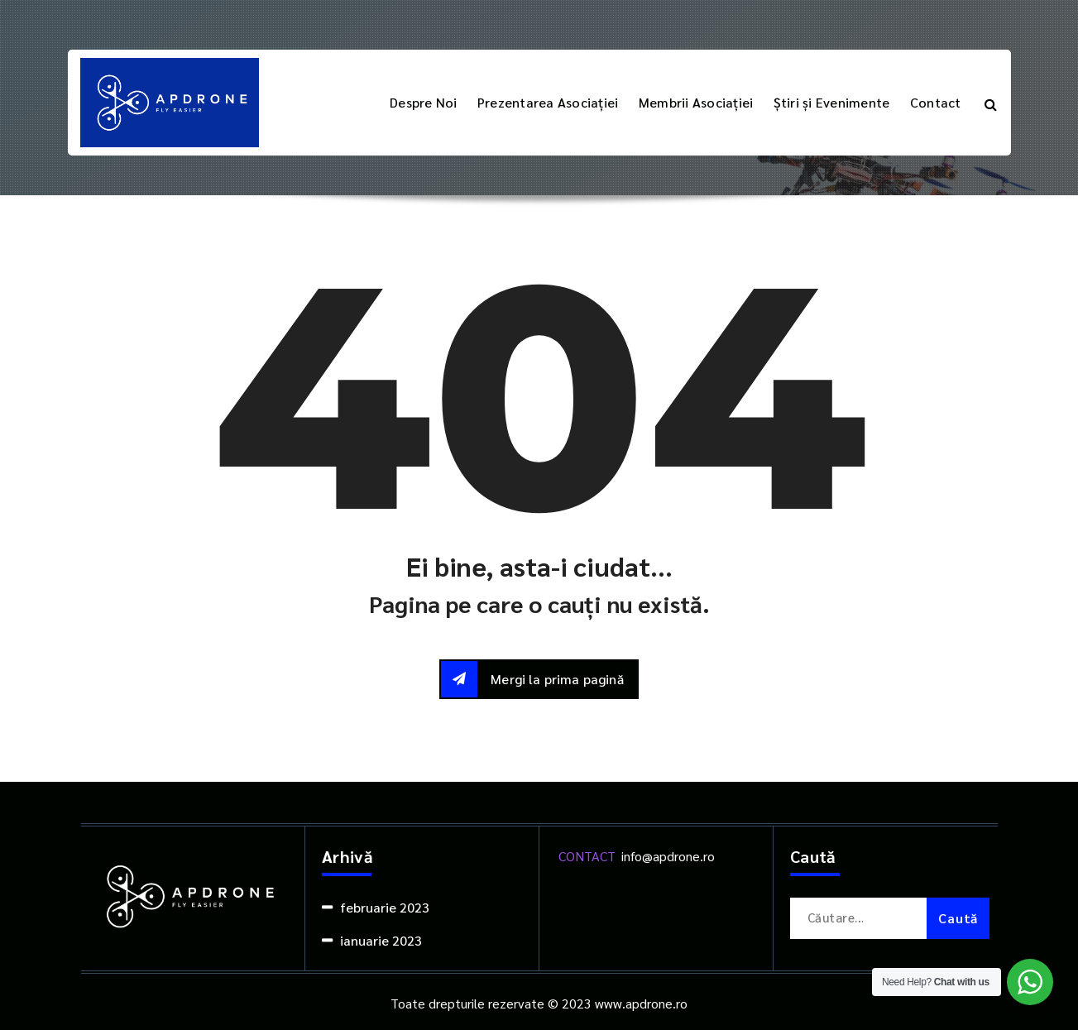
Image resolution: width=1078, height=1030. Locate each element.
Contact (935, 102)
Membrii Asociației (696, 102)
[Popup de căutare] (991, 102)
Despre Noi (424, 102)
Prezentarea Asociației (548, 102)
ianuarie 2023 (381, 940)
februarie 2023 (384, 907)
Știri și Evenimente (832, 102)
